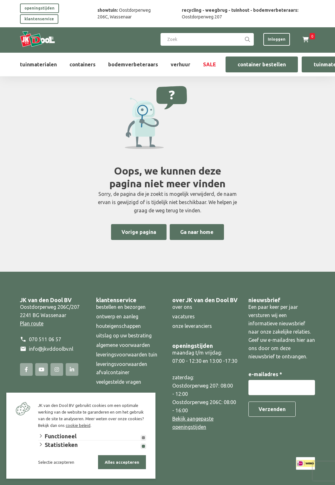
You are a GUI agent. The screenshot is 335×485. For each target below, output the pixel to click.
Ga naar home (196, 232)
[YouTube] (41, 369)
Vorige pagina (139, 232)
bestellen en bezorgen (121, 307)
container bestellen (262, 64)
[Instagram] (56, 369)
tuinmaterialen (38, 64)
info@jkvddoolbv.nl (51, 349)
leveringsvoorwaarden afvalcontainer (121, 368)
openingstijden (39, 8)
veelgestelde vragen (118, 382)
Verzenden (272, 409)
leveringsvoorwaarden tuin (126, 354)
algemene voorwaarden (123, 345)
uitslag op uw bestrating (124, 335)
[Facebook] (26, 369)
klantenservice (39, 19)
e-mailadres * (265, 374)
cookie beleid (78, 425)
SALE (209, 64)
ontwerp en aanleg (117, 316)
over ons (182, 307)
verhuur (180, 64)
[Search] (247, 39)
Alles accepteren (122, 462)
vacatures (183, 316)
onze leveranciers (192, 326)
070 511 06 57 (45, 339)
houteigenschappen (118, 326)
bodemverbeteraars (133, 64)
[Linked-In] (72, 369)
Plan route (31, 323)
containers (82, 64)
